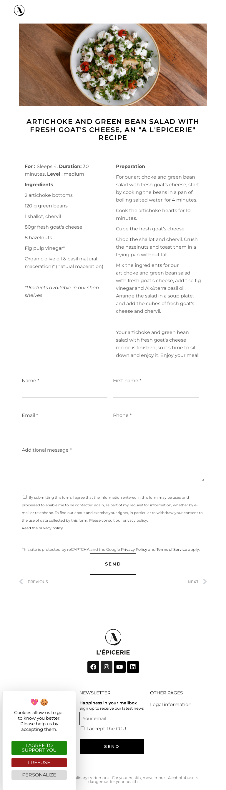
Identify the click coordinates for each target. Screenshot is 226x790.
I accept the (106, 728)
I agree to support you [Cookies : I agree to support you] (39, 748)
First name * (156, 384)
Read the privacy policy (42, 528)
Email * (65, 419)
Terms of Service (172, 549)
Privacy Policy (134, 549)
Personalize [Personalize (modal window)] (39, 775)
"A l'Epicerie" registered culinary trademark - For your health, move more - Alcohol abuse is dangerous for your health (113, 779)
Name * (65, 384)
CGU (121, 728)
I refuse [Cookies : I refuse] (39, 762)
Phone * (156, 419)
